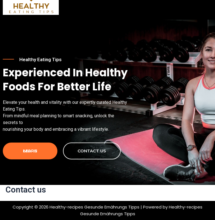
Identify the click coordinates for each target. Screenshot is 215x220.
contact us (92, 150)
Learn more (30, 150)
